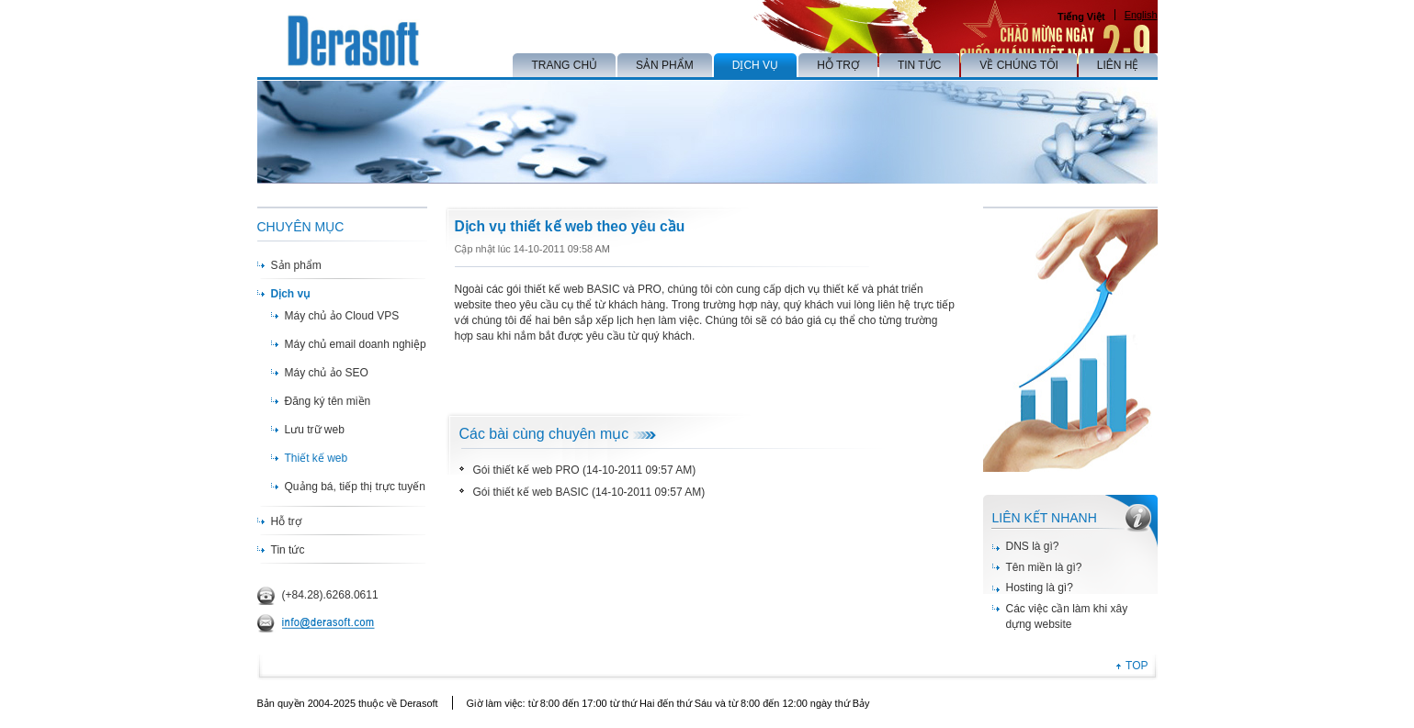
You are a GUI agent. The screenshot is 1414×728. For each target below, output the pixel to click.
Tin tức (288, 549)
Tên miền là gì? (1044, 567)
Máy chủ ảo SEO (326, 372)
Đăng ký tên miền (328, 401)
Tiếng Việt (1081, 16)
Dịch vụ (291, 293)
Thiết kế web (316, 458)
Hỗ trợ (286, 521)
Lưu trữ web (315, 429)
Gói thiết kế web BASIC (531, 492)
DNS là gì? (1032, 546)
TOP (1137, 665)
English (1141, 14)
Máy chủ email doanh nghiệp (355, 344)
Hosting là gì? (1039, 587)
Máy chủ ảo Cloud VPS (342, 315)
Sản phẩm (296, 265)
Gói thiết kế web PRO (526, 470)
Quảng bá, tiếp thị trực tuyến (355, 486)
